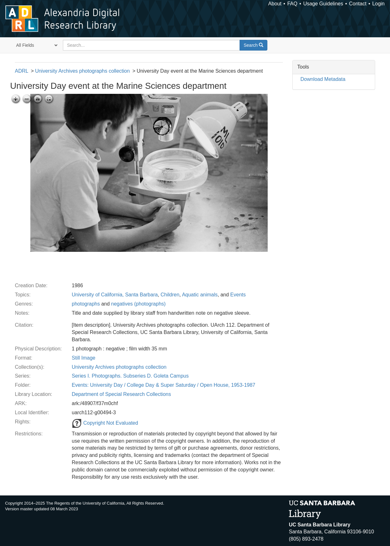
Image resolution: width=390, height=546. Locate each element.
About (275, 3)
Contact (357, 3)
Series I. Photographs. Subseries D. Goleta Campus (130, 376)
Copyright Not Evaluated (105, 423)
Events (238, 294)
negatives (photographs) (138, 303)
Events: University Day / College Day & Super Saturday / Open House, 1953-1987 (163, 385)
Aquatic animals (200, 294)
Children (170, 294)
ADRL (21, 71)
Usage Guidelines (323, 3)
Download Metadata (323, 79)
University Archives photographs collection (82, 71)
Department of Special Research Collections (121, 394)
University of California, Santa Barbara (115, 294)
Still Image (83, 358)
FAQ (292, 3)
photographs (86, 303)
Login (378, 3)
